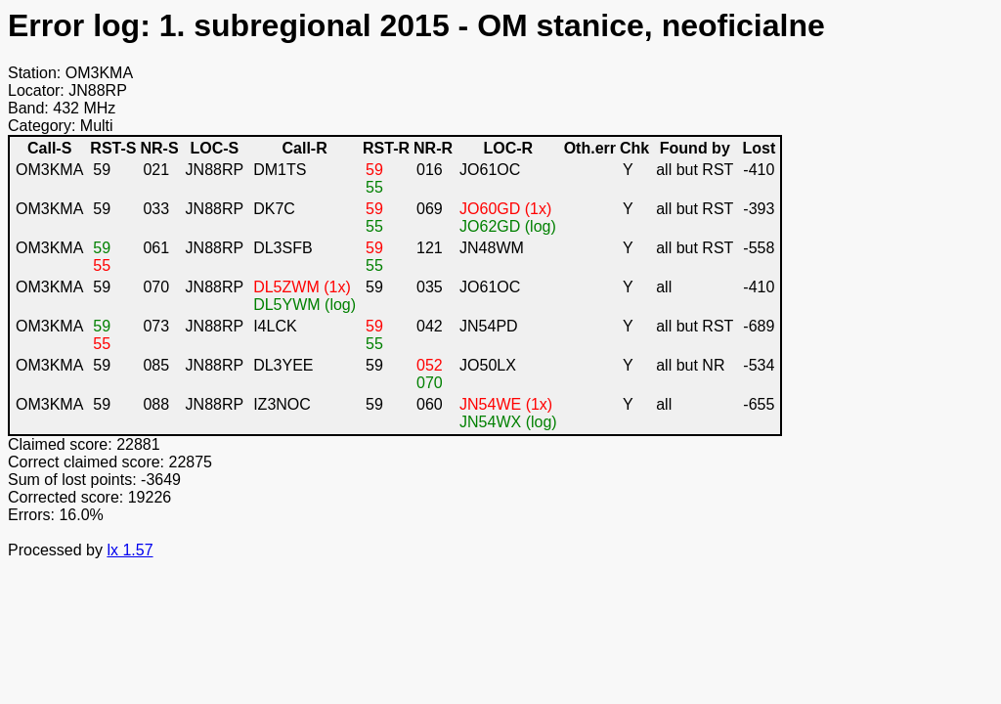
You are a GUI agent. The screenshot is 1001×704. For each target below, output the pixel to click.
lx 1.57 (129, 550)
